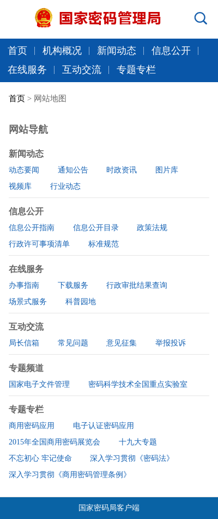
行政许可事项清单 (39, 244)
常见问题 (73, 343)
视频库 (20, 186)
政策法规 (152, 228)
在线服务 (27, 69)
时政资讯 (121, 170)
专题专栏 (136, 69)
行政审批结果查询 (136, 285)
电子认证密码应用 (103, 426)
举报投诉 (170, 343)
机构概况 (62, 50)
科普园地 (80, 302)
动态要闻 (24, 170)
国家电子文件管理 (39, 384)
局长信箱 (24, 343)
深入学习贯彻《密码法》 (132, 458)
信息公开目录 (96, 228)
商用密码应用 (32, 426)
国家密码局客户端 (109, 508)
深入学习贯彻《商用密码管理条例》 (70, 475)
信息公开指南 (32, 228)
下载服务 (73, 285)
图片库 (166, 170)
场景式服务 (28, 302)
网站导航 (28, 129)
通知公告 (73, 170)
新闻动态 (116, 50)
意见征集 (121, 343)
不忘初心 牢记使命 (40, 458)
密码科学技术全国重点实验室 (137, 384)
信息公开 (171, 50)
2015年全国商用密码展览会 (54, 442)
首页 (17, 50)
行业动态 (65, 186)
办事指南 (24, 285)
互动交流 (81, 69)
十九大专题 (138, 442)
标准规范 (103, 244)
